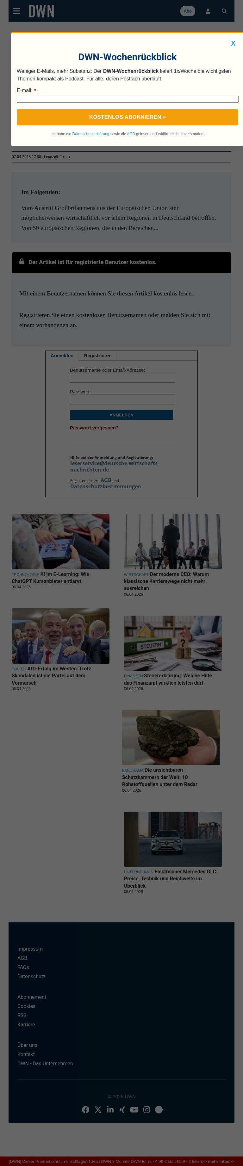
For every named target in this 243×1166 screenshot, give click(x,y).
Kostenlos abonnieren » (127, 117)
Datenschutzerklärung (90, 134)
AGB (131, 134)
